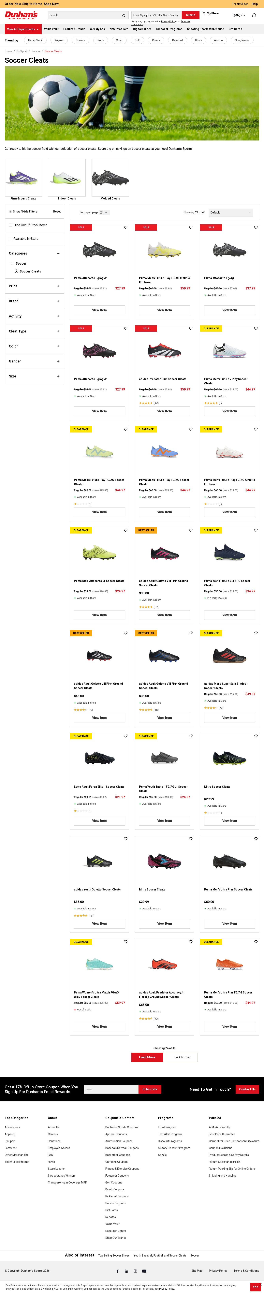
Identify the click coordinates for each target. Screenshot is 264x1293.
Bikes (198, 40)
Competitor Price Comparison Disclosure (234, 1141)
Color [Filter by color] (34, 346)
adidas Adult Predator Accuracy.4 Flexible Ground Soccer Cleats (161, 994)
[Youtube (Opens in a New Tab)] (144, 1270)
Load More (147, 1057)
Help (255, 4)
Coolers (80, 40)
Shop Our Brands (115, 1237)
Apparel (10, 1134)
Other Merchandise (17, 1154)
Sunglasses (242, 40)
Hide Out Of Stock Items (30, 225)
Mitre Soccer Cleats (217, 786)
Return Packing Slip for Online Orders (232, 1168)
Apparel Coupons (116, 1134)
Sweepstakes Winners (62, 1175)
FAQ (50, 1154)
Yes (255, 1287)
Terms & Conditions (246, 1270)
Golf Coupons (113, 1182)
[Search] (88, 15)
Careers (53, 1134)
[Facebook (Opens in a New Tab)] (117, 1270)
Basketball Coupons (117, 1154)
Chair (119, 40)
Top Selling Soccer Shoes (114, 1255)
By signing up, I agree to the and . (160, 23)
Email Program (167, 1127)
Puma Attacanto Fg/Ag (219, 278)
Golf (137, 40)
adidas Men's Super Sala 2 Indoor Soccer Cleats (226, 686)
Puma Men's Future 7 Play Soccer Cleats (226, 381)
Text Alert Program (170, 1134)
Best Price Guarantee (222, 1134)
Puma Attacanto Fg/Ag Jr (90, 278)
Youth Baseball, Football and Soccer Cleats (160, 1255)
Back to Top (182, 1057)
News (51, 1161)
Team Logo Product (17, 1161)
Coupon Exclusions (220, 1148)
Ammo (218, 40)
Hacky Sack (35, 40)
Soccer (21, 263)
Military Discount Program (174, 1148)
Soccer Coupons (115, 1203)
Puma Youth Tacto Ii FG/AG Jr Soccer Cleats (163, 789)
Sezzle (162, 1154)
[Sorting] (231, 212)
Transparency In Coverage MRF (67, 1182)
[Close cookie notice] (260, 1284)
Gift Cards (111, 1210)
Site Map (196, 1270)
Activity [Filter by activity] (34, 316)
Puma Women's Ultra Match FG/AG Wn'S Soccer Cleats (96, 994)
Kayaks (59, 40)
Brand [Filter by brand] (34, 301)
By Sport (10, 1141)
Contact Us (247, 1089)
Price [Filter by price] (34, 286)
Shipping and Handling (223, 1175)
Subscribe (149, 1089)
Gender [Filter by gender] (34, 361)
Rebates (110, 1217)
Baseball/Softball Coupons (122, 1148)
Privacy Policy (168, 21)
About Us (53, 1127)
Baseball (177, 40)
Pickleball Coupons (117, 1196)
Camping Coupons (116, 1161)
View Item (99, 310)
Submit (190, 15)
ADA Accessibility (220, 1127)
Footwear (11, 1148)
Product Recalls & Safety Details (229, 1154)
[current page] (104, 212)
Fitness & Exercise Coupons (122, 1168)
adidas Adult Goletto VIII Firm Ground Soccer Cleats (163, 583)
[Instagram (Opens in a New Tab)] (135, 1270)
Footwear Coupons (117, 1175)
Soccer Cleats (30, 271)
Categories (34, 253)
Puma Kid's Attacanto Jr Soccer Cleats (99, 580)
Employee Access (59, 1148)
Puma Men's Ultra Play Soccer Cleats (228, 889)
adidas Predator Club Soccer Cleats (162, 379)
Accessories (12, 1127)
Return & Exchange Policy (225, 1161)
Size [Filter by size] (34, 376)
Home (8, 51)
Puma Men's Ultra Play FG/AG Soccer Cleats (228, 994)
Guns (100, 40)
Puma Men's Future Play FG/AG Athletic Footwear (164, 280)
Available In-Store (26, 239)
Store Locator (56, 1168)
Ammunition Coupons (119, 1141)
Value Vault (112, 1224)
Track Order (240, 4)
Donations (54, 1141)
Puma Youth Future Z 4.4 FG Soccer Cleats (227, 583)
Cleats (156, 40)
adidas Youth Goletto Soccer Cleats (97, 889)
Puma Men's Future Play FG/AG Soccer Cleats (99, 482)
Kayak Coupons (115, 1189)
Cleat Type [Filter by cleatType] (34, 331)
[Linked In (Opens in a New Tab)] (126, 1270)
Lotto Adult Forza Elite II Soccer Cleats (99, 786)
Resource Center (115, 1230)
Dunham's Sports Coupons (121, 1127)
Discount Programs (170, 1141)
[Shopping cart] (254, 15)
